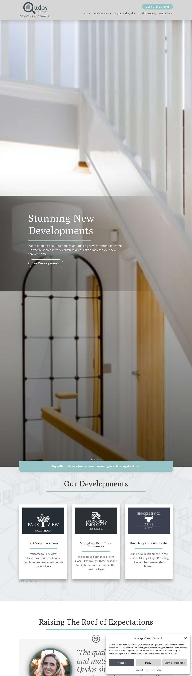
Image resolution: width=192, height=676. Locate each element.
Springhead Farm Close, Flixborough (96, 544)
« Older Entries (28, 581)
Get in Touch (166, 13)
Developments (101, 13)
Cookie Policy (141, 669)
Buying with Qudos (124, 13)
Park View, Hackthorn (43, 543)
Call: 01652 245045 (159, 6)
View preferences (175, 662)
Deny (148, 662)
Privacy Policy (155, 669)
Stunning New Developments (61, 224)
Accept (122, 662)
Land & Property (147, 13)
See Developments (46, 263)
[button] (185, 638)
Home (87, 13)
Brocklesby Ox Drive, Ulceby (148, 543)
